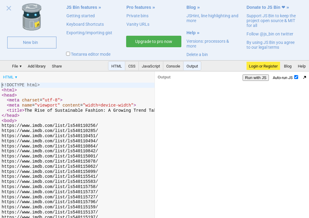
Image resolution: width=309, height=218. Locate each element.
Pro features (138, 7)
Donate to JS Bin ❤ (266, 7)
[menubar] (48, 75)
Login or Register (263, 66)
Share (57, 66)
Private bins (137, 15)
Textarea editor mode (88, 54)
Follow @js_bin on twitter (270, 33)
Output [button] (192, 66)
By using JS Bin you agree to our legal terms (271, 45)
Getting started (80, 15)
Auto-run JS (285, 77)
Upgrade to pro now (153, 41)
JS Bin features (81, 7)
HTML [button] (116, 66)
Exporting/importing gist (89, 32)
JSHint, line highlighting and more (212, 18)
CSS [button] (131, 66)
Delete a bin (197, 54)
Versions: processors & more (207, 43)
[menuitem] (10, 77)
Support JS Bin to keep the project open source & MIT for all (271, 20)
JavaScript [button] (151, 66)
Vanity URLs (137, 24)
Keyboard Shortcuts (85, 24)
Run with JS (255, 77)
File (15, 66)
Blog (191, 7)
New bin (30, 42)
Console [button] (173, 66)
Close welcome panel (9, 9)
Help (191, 32)
